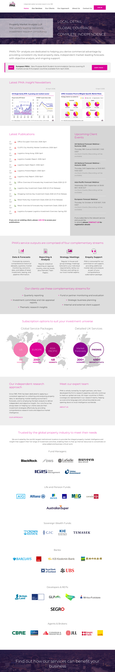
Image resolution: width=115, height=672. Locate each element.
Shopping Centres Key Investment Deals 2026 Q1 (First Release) (40, 195)
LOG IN (41, 221)
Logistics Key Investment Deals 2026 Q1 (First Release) (37, 189)
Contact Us (87, 8)
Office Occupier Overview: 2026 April (30, 142)
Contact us (93, 223)
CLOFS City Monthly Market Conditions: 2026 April (35, 148)
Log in (100, 7)
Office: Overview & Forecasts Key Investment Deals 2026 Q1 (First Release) (45, 183)
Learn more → (99, 68)
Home (26, 8)
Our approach (16, 418)
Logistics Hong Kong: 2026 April (28, 154)
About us (64, 408)
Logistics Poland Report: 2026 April (29, 171)
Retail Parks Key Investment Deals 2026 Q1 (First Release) (38, 201)
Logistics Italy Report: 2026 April (28, 177)
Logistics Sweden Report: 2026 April (30, 160)
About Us (76, 8)
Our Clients (49, 8)
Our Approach (63, 8)
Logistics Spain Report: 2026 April (29, 166)
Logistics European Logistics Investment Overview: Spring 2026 (41, 212)
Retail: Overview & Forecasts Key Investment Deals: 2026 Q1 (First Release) (45, 206)
